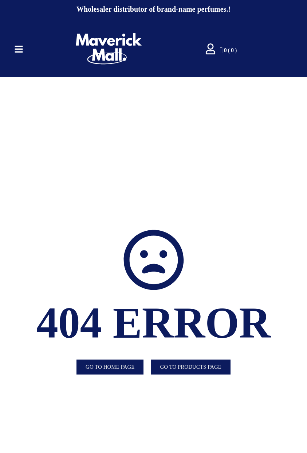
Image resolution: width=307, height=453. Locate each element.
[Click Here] (19, 50)
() (228, 50)
